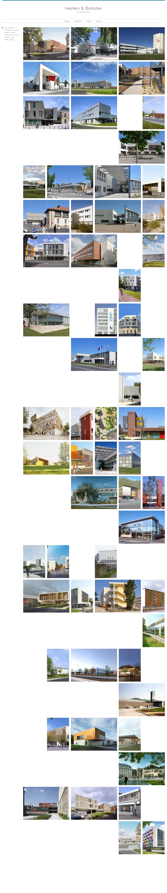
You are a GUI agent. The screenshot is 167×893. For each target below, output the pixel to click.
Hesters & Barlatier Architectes (83, 10)
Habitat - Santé (9, 37)
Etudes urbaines (9, 39)
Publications (78, 21)
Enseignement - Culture (12, 35)
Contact (98, 21)
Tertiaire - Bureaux (10, 32)
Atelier (89, 21)
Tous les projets (9, 27)
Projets (67, 21)
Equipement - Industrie (11, 30)
